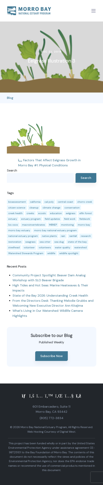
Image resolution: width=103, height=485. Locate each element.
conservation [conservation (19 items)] (72, 207)
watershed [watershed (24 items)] (80, 247)
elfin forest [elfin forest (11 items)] (85, 213)
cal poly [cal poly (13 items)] (49, 201)
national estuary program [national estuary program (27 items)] (23, 236)
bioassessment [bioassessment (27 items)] (17, 201)
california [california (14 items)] (35, 201)
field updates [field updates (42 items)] (52, 218)
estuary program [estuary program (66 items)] (31, 218)
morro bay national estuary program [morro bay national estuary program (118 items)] (55, 230)
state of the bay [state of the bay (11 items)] (77, 241)
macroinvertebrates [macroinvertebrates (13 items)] (33, 224)
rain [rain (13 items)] (63, 236)
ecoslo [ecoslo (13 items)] (42, 213)
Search (12, 170)
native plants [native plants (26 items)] (49, 236)
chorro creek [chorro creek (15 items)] (84, 201)
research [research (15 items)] (86, 236)
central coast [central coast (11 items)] (65, 201)
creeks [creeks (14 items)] (30, 213)
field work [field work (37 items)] (69, 218)
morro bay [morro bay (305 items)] (84, 224)
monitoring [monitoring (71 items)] (67, 224)
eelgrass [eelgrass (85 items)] (70, 213)
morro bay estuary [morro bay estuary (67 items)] (19, 230)
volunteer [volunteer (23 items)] (29, 247)
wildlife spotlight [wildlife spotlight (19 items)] (68, 253)
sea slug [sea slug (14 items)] (59, 241)
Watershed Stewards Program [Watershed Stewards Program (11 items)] (25, 253)
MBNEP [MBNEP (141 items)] (53, 224)
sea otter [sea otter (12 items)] (45, 241)
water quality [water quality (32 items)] (62, 247)
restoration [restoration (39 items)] (14, 241)
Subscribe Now (51, 356)
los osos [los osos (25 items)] (13, 224)
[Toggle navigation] (93, 10)
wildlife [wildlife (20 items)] (51, 253)
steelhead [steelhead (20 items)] (14, 247)
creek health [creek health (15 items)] (15, 213)
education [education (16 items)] (56, 213)
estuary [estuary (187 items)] (12, 218)
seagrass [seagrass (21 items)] (30, 241)
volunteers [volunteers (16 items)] (45, 247)
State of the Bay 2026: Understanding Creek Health (50, 295)
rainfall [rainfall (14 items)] (73, 236)
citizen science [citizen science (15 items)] (16, 207)
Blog (10, 98)
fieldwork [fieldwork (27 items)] (84, 218)
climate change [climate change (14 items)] (51, 207)
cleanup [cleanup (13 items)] (34, 207)
